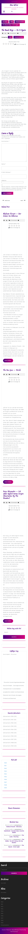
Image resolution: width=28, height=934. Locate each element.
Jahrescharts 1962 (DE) (10, 723)
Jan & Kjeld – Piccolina (9, 654)
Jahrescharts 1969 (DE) (10, 746)
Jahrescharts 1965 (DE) (10, 732)
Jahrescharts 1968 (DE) (10, 742)
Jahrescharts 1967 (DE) (10, 739)
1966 (5, 779)
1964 (5, 774)
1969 (5, 787)
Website (3, 180)
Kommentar (5, 141)
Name (3, 164)
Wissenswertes (20, 21)
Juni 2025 (3, 883)
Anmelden (3, 892)
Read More (9, 361)
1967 (5, 782)
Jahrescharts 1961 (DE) (9, 719)
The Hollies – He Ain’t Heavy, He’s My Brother (14, 841)
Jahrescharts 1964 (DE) (10, 729)
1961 (5, 765)
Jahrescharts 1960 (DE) (10, 716)
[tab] (4, 11)
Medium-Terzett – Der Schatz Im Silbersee (12, 214)
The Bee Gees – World (12, 370)
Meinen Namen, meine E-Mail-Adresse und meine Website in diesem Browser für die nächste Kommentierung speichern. (13, 188)
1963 (5, 771)
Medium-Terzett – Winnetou (14, 826)
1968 (11, 21)
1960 (5, 763)
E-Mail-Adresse (6, 172)
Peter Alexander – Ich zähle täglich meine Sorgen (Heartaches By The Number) (13, 495)
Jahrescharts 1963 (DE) (10, 726)
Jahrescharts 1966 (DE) (10, 736)
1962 (5, 768)
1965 (5, 776)
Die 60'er (14, 5)
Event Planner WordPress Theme (13, 929)
